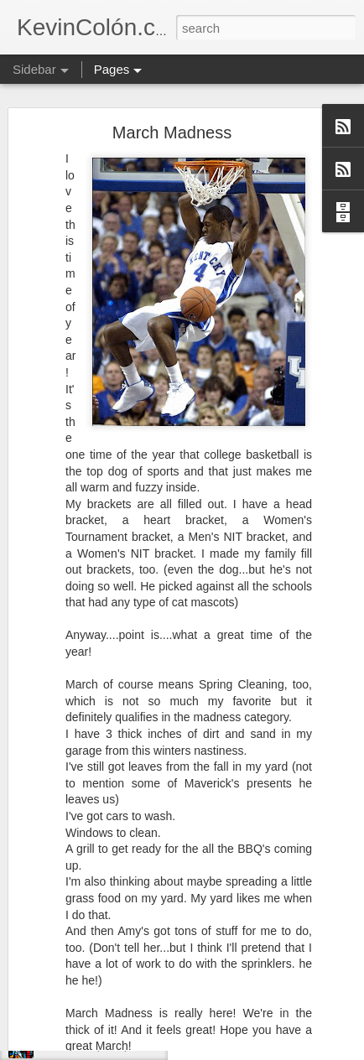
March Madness (171, 100)
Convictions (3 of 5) (84, 1008)
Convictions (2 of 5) (84, 1046)
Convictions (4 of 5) (84, 970)
